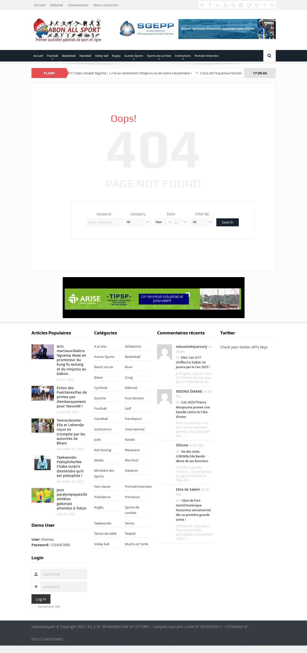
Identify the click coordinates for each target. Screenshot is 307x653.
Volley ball (101, 56)
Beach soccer (103, 367)
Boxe (128, 367)
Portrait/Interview (207, 56)
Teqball (130, 533)
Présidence (102, 497)
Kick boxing (102, 450)
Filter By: (202, 214)
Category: (138, 214)
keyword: (104, 214)
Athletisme (133, 346)
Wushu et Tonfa (136, 544)
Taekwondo (102, 523)
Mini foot (131, 460)
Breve (98, 377)
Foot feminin (134, 398)
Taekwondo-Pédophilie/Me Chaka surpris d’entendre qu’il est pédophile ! (70, 466)
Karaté (130, 439)
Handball (85, 56)
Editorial (56, 5)
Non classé (102, 486)
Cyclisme (100, 387)
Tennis (129, 523)
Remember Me (45, 606)
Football (52, 56)
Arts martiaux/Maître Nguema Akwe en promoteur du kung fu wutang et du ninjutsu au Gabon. (71, 360)
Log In (41, 598)
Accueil (39, 5)
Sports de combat (159, 56)
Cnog (129, 377)
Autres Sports (133, 56)
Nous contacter (105, 5)
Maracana (132, 450)
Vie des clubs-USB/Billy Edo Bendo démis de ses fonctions (192, 456)
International (78, 5)
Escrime (100, 398)
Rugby (116, 56)
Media (98, 460)
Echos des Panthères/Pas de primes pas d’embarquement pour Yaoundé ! (72, 396)
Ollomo (182, 445)
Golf (128, 408)
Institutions (183, 56)
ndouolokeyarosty (191, 346)
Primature (132, 497)
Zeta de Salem (188, 489)
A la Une (100, 346)
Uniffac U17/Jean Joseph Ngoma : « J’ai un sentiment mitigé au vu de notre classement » (127, 73)
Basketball (69, 56)
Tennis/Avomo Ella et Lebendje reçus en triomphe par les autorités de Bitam (71, 431)
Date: (171, 214)
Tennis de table (105, 533)
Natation (131, 470)
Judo (97, 439)
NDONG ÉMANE (189, 391)
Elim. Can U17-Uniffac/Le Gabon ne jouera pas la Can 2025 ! (193, 362)
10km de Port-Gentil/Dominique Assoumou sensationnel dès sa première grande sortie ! (193, 510)
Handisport (133, 418)
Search (227, 222)
